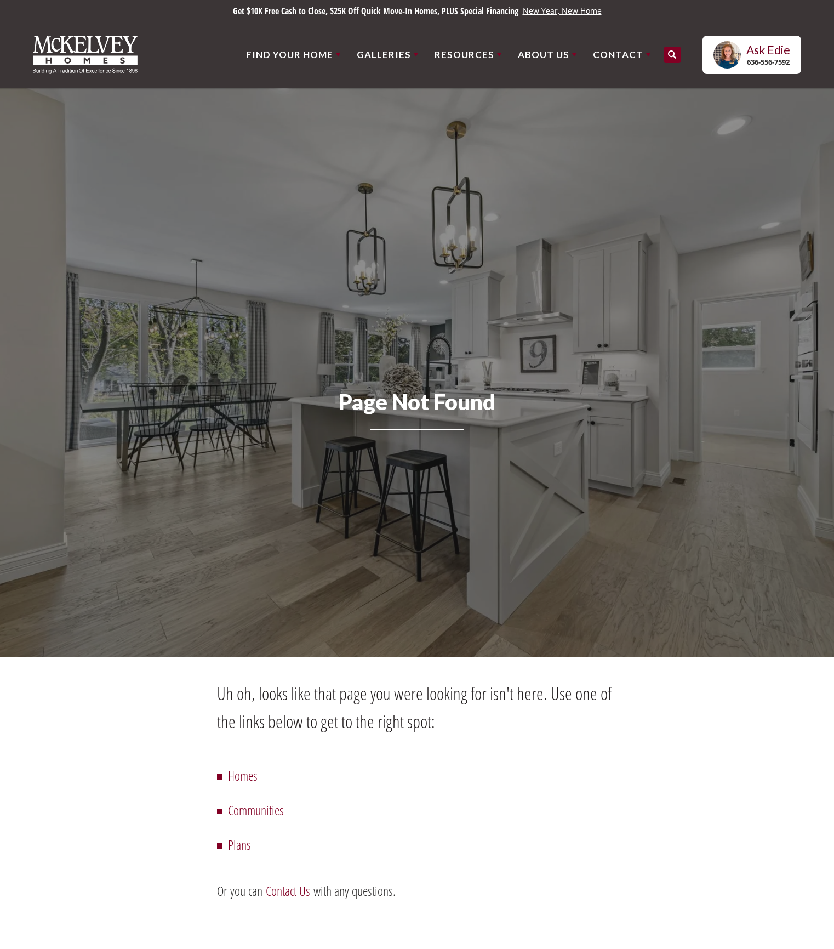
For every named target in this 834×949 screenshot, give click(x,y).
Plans (239, 844)
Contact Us (288, 890)
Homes (243, 775)
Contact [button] (618, 54)
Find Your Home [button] (289, 54)
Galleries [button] (384, 54)
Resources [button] (464, 54)
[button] (672, 55)
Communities (256, 810)
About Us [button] (543, 54)
